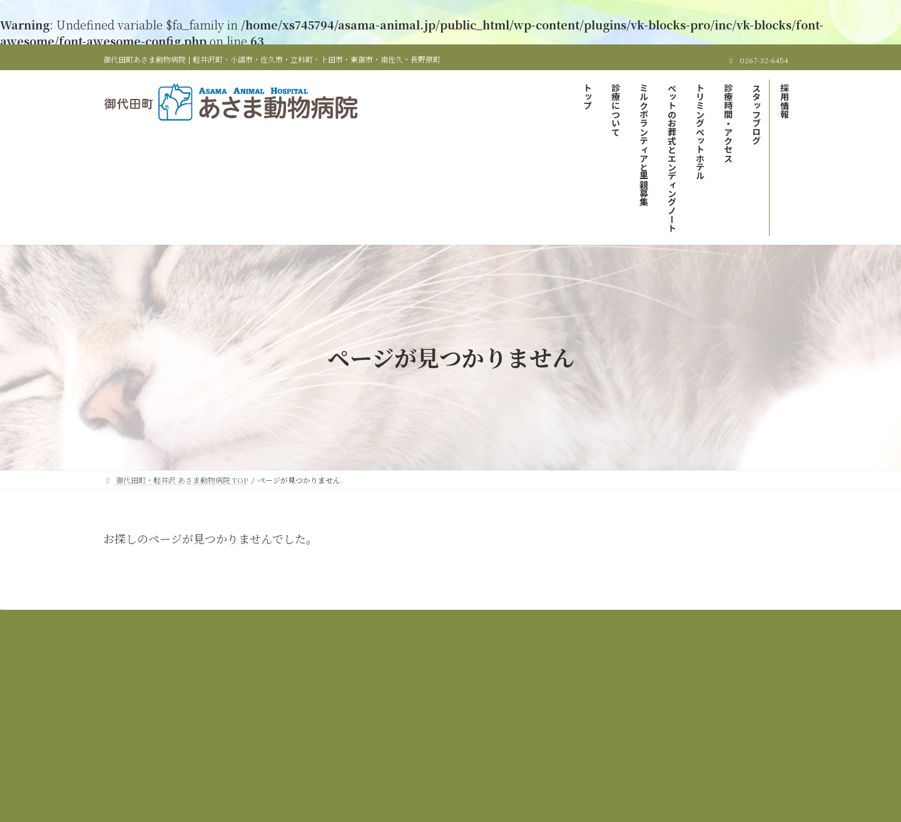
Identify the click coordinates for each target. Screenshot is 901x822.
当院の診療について (331, 621)
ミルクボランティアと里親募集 (442, 621)
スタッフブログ (434, 629)
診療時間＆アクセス (349, 629)
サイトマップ (563, 629)
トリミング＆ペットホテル (716, 621)
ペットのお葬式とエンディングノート (582, 621)
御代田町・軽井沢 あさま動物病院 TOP (206, 621)
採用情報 (501, 629)
